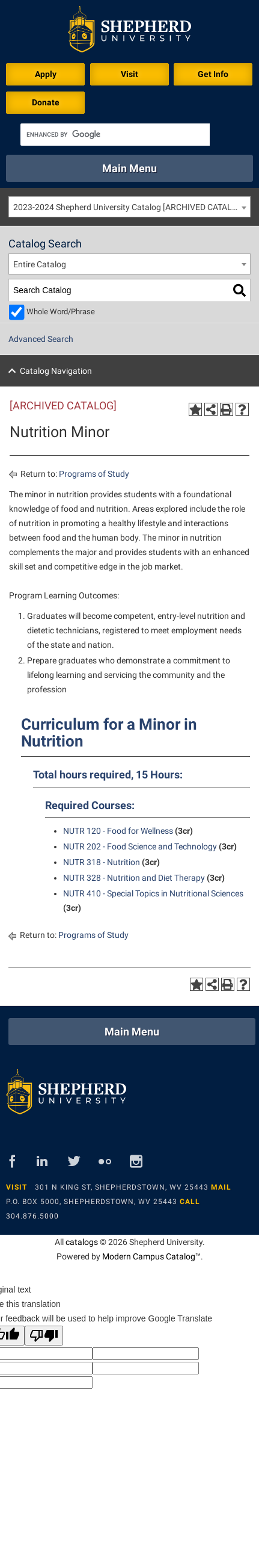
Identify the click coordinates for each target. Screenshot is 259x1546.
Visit (129, 74)
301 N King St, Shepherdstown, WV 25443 (122, 1187)
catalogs (82, 1242)
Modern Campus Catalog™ (151, 1256)
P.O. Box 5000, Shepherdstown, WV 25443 (91, 1201)
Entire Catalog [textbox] (39, 264)
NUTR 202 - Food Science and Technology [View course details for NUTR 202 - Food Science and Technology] (140, 846)
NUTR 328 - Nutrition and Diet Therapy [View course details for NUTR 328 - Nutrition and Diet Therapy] (134, 878)
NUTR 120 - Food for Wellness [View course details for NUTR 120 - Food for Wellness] (118, 831)
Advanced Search (40, 339)
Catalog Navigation (56, 371)
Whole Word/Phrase (60, 311)
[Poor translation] (44, 1336)
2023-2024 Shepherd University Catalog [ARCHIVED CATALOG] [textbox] (129, 207)
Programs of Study (94, 474)
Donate (45, 102)
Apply (45, 74)
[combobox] (129, 206)
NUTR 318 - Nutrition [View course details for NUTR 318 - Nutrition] (101, 862)
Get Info (213, 74)
